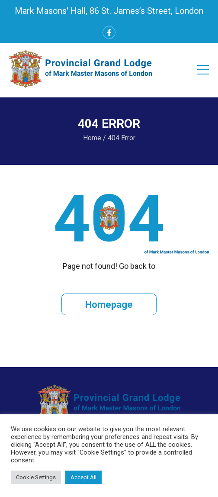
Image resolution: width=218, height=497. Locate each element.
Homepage (109, 304)
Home (92, 138)
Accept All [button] (83, 477)
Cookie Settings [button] (36, 477)
